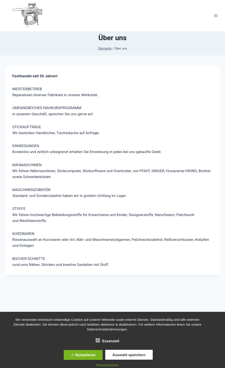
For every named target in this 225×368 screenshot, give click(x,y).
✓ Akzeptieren (83, 355)
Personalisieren (107, 365)
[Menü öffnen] (216, 15)
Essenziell (107, 340)
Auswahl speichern (128, 355)
